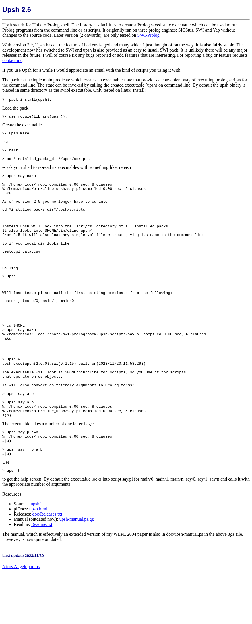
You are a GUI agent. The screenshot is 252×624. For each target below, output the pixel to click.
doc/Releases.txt (47, 566)
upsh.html (38, 561)
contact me (12, 60)
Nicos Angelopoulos (21, 619)
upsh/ (36, 556)
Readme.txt (41, 576)
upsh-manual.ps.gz (76, 571)
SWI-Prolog (148, 35)
